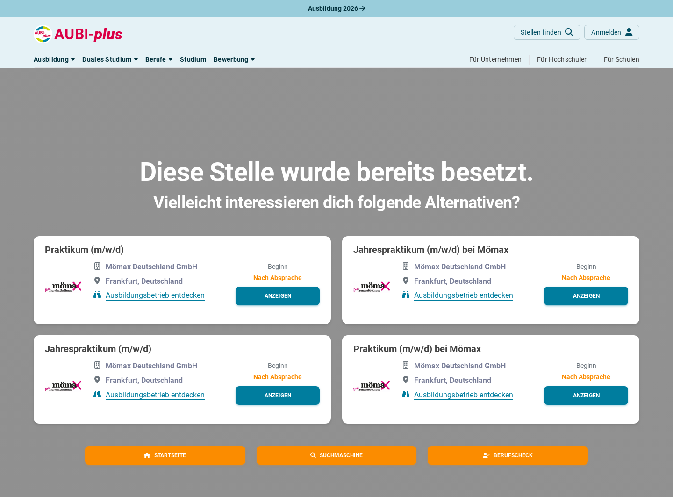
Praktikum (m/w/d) (84, 249)
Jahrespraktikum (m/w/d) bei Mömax (430, 249)
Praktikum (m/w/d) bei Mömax (417, 348)
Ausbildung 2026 (336, 8)
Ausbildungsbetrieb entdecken (155, 295)
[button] (54, 59)
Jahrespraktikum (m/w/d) (98, 348)
